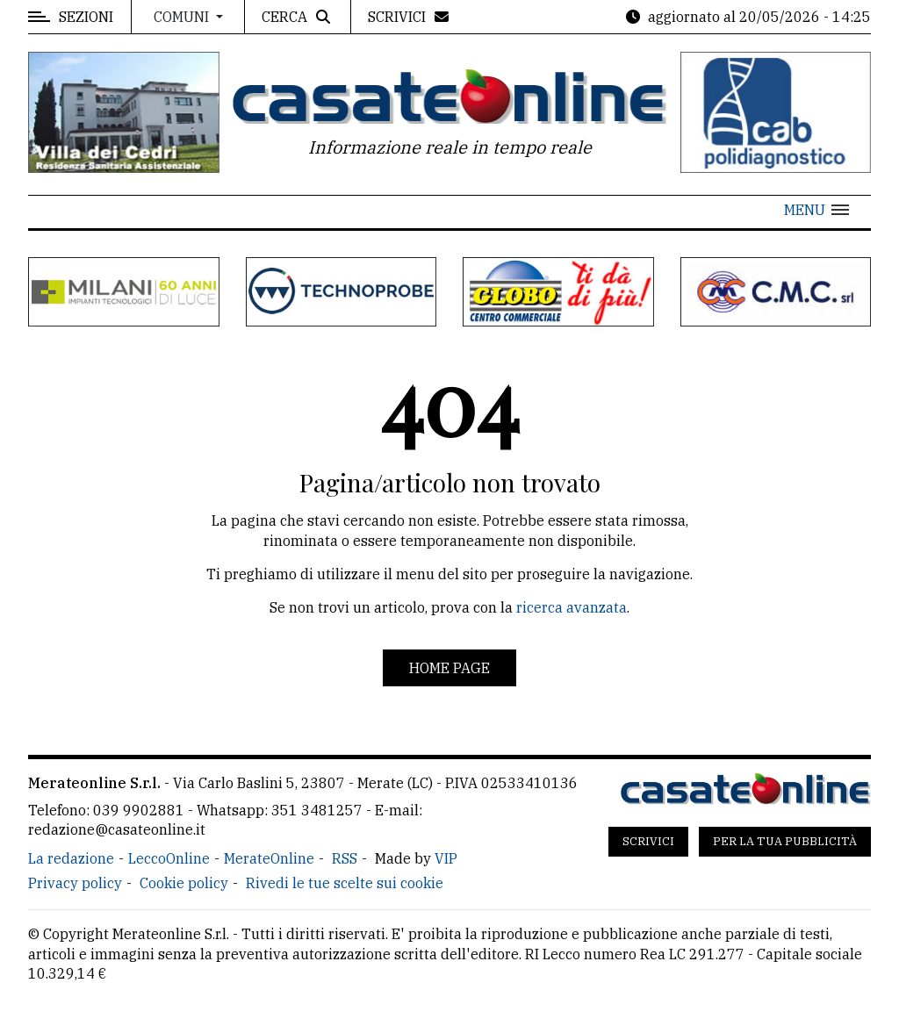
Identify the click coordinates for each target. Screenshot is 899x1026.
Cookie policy (184, 883)
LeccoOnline (169, 858)
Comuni (183, 16)
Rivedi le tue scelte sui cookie (344, 883)
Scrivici (648, 841)
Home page (449, 668)
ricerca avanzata (571, 607)
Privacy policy (75, 883)
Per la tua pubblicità (785, 841)
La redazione (71, 858)
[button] (816, 210)
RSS (344, 858)
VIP (446, 858)
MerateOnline (269, 858)
